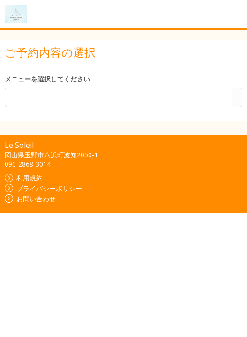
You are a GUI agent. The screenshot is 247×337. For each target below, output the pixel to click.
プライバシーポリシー (43, 188)
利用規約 (24, 177)
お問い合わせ (30, 198)
